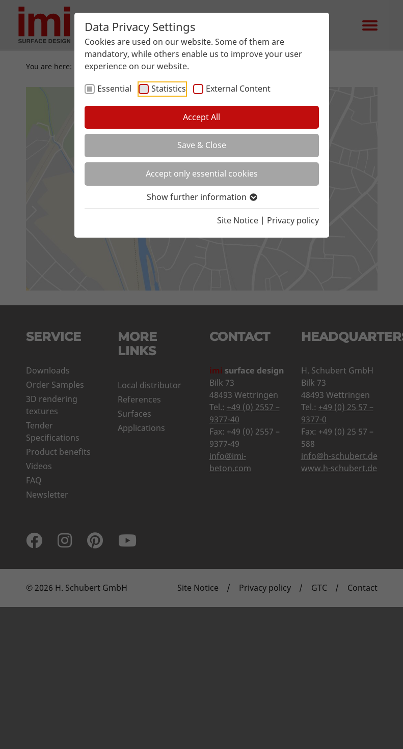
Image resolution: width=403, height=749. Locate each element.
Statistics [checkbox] (168, 88)
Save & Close (201, 145)
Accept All (201, 117)
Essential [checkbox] (114, 88)
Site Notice (237, 220)
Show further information (201, 197)
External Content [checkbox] (238, 88)
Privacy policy (293, 220)
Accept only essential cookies (202, 173)
